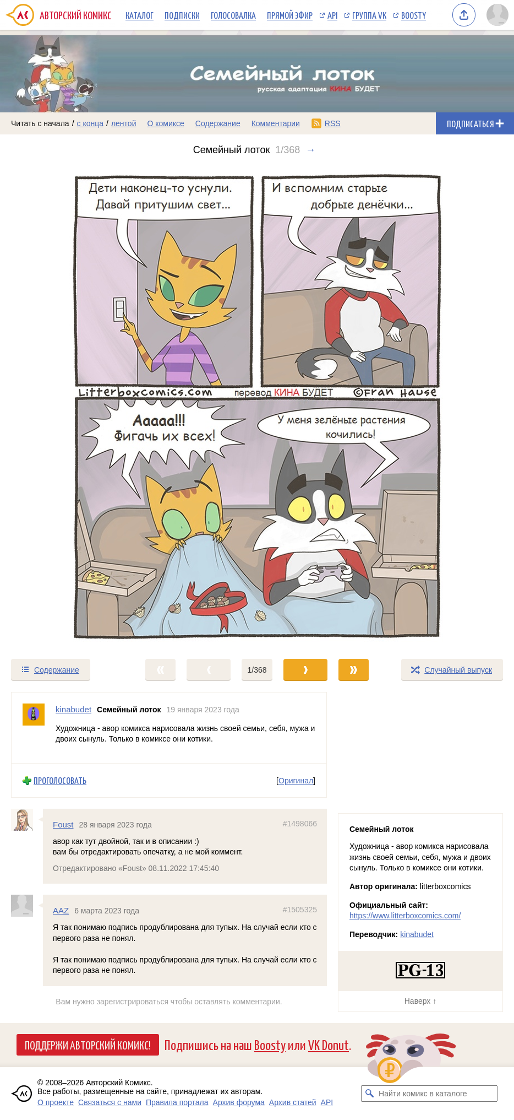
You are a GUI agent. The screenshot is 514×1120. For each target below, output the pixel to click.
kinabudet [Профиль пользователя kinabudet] (73, 709)
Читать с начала (40, 123)
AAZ (61, 911)
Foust (63, 824)
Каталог (139, 15)
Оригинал (295, 780)
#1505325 (300, 910)
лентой (123, 123)
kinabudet (417, 934)
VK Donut (328, 1044)
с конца (90, 123)
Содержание (217, 123)
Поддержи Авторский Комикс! (88, 1044)
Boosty (413, 15)
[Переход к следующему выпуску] (257, 407)
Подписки (182, 15)
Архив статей (292, 1102)
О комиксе (165, 123)
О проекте (55, 1102)
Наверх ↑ (420, 1001)
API (332, 15)
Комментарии (275, 123)
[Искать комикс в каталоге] (369, 1093)
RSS (333, 123)
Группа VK (369, 15)
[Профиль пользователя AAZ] (27, 906)
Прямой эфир (290, 15)
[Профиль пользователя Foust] (27, 820)
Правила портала (177, 1102)
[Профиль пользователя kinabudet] (34, 728)
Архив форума (239, 1102)
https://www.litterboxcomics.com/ (405, 915)
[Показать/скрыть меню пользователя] (497, 15)
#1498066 (300, 823)
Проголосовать (60, 780)
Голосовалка (233, 15)
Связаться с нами (109, 1102)
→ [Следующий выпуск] (310, 149)
